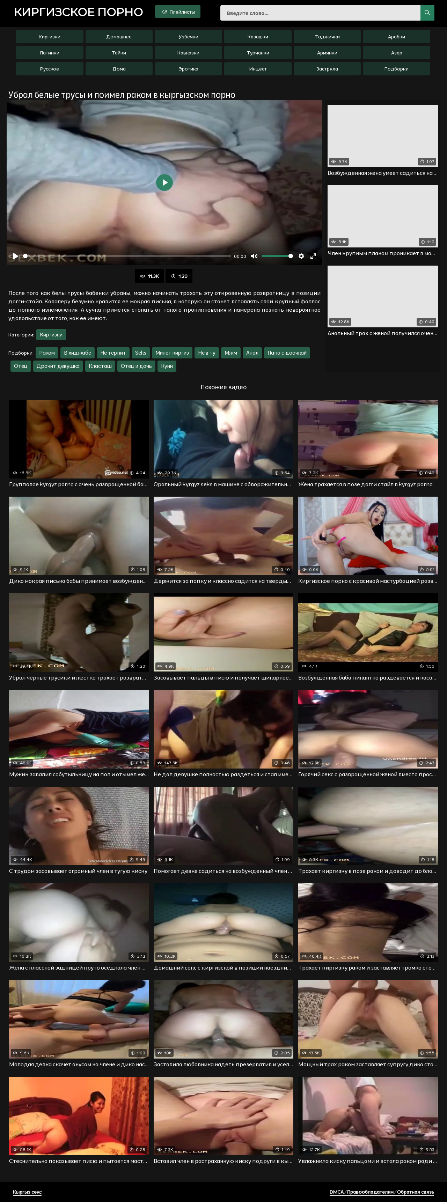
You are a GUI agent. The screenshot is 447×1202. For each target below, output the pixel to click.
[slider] (127, 256)
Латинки (49, 53)
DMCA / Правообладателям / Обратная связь (382, 1192)
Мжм (231, 352)
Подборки (396, 69)
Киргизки (49, 37)
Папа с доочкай (287, 352)
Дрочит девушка (58, 366)
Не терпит (113, 352)
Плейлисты (178, 11)
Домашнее (119, 37)
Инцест (258, 69)
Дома (119, 69)
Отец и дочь (136, 366)
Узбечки (188, 37)
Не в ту (206, 352)
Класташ (100, 366)
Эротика (188, 69)
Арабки (396, 37)
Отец (21, 366)
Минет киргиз (172, 352)
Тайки (119, 53)
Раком (47, 352)
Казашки (258, 37)
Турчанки (258, 53)
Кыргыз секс (27, 1192)
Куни (167, 366)
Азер (396, 53)
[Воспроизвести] (15, 256)
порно (78, 12)
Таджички (327, 37)
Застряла (327, 69)
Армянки (327, 53)
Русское (49, 69)
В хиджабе (77, 352)
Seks (140, 352)
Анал (252, 352)
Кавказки (188, 53)
